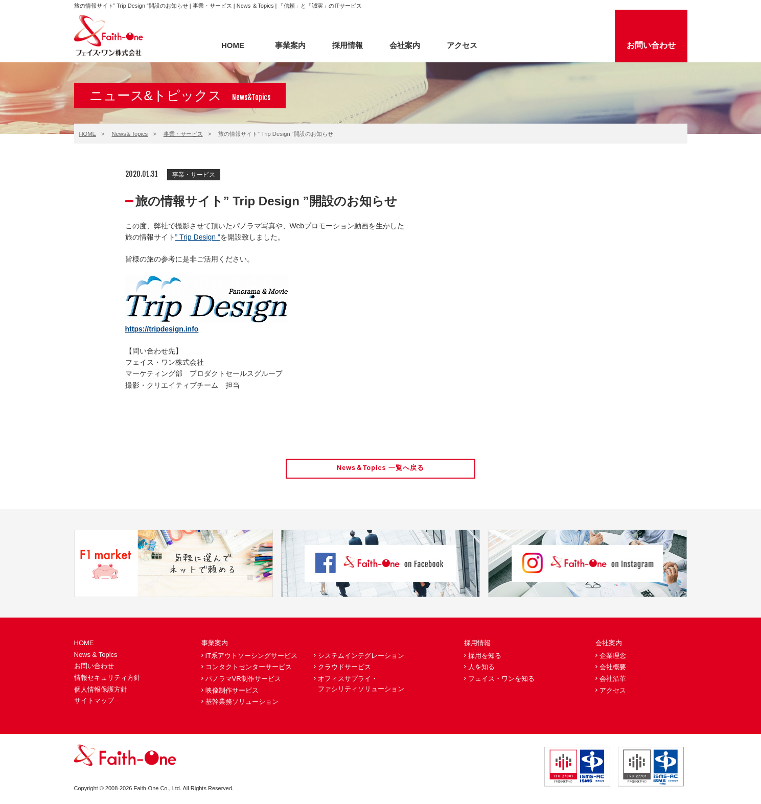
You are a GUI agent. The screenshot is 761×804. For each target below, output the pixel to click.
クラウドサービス (344, 668)
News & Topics (96, 655)
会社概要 (612, 668)
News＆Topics (130, 134)
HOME (232, 45)
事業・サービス (183, 134)
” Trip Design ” (197, 237)
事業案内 (290, 45)
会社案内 (404, 45)
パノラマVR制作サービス (243, 679)
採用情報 (347, 45)
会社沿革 (612, 679)
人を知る (481, 668)
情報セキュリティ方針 (107, 678)
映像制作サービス (232, 691)
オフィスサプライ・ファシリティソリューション (361, 684)
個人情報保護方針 (100, 690)
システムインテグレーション (361, 656)
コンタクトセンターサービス (248, 668)
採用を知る (484, 656)
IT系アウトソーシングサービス (251, 656)
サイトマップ (94, 701)
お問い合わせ (651, 45)
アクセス (462, 45)
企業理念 (612, 656)
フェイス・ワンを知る (501, 679)
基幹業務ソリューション (242, 702)
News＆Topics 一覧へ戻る (380, 468)
